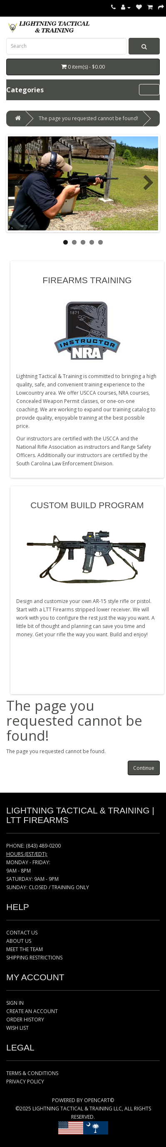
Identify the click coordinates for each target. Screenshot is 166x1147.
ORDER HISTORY (25, 1019)
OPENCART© (99, 1100)
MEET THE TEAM (24, 949)
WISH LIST (17, 1027)
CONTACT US (21, 932)
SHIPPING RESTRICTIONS (34, 957)
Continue (143, 767)
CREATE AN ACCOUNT (32, 1011)
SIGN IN (15, 1002)
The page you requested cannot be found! (88, 118)
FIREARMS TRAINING (86, 280)
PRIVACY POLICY (25, 1081)
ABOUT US (18, 940)
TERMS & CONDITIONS (32, 1073)
